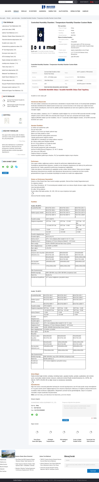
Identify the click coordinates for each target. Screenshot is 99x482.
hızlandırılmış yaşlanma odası (10, 46)
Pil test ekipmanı (7, 80)
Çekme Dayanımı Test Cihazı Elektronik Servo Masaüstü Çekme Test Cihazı (50, 464)
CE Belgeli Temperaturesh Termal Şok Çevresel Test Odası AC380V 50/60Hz (50, 440)
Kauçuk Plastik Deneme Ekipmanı (12, 84)
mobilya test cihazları (8, 63)
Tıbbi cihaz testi (6, 67)
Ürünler (16, 11)
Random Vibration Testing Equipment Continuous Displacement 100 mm (25, 469)
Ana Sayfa (8, 11)
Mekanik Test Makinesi (9, 73)
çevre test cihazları (66, 394)
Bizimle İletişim (75, 11)
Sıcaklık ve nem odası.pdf (38, 95)
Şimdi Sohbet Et (84, 2)
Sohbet (61, 59)
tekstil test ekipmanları (8, 70)
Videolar (24, 11)
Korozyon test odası (8, 53)
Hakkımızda (42, 11)
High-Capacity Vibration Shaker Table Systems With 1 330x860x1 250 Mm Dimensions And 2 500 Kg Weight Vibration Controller (25, 465)
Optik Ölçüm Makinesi (8, 77)
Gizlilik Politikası (17, 480)
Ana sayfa (2, 18)
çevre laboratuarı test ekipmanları (51, 394)
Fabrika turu (52, 11)
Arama (75, 2)
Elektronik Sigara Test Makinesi (11, 90)
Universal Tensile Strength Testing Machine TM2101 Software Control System (49, 468)
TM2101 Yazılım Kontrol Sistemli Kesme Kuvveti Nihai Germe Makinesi (50, 460)
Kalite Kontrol (63, 11)
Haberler (85, 11)
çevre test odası (16, 18)
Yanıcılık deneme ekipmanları (10, 39)
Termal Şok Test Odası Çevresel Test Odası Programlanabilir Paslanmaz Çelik (90, 440)
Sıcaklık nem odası (7, 43)
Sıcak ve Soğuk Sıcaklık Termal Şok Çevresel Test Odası (77, 440)
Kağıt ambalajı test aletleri (9, 60)
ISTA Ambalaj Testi (7, 56)
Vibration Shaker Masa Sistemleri (11, 36)
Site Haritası (3, 471)
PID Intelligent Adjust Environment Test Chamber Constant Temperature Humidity (64, 440)
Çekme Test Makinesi (8, 33)
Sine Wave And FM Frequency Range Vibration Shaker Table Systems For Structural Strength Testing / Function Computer (25, 460)
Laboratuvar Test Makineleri (10, 26)
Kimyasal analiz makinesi (9, 87)
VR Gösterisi (33, 11)
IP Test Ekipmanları (7, 50)
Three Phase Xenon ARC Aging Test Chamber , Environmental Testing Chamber (36, 440)
